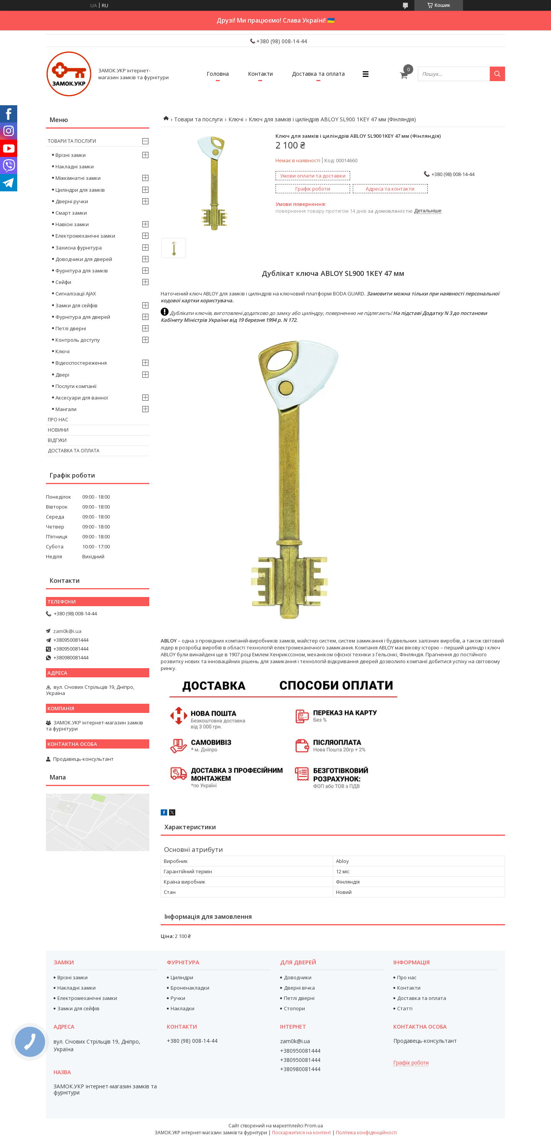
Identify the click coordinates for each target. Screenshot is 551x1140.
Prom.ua (314, 1125)
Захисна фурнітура (78, 247)
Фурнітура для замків (81, 270)
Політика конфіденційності (366, 1132)
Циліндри (182, 977)
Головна (218, 73)
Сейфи (63, 282)
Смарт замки (71, 212)
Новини (58, 430)
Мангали (66, 409)
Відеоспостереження (81, 362)
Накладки (182, 1008)
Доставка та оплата (318, 73)
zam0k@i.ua (67, 631)
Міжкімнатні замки (78, 178)
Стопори (294, 1008)
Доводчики (297, 977)
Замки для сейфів (76, 305)
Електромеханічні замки (85, 235)
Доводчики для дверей (83, 259)
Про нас (58, 419)
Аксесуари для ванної (81, 397)
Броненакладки (190, 987)
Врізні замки (70, 155)
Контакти (260, 73)
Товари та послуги (198, 119)
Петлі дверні (70, 328)
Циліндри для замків (80, 189)
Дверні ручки (71, 201)
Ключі (235, 119)
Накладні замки (74, 166)
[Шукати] (497, 74)
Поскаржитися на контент (301, 1132)
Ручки (178, 998)
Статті (404, 1008)
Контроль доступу (77, 339)
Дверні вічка (299, 987)
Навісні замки (72, 224)
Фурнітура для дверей (82, 316)
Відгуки (57, 440)
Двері (62, 374)
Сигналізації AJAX (75, 293)
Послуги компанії (75, 386)
